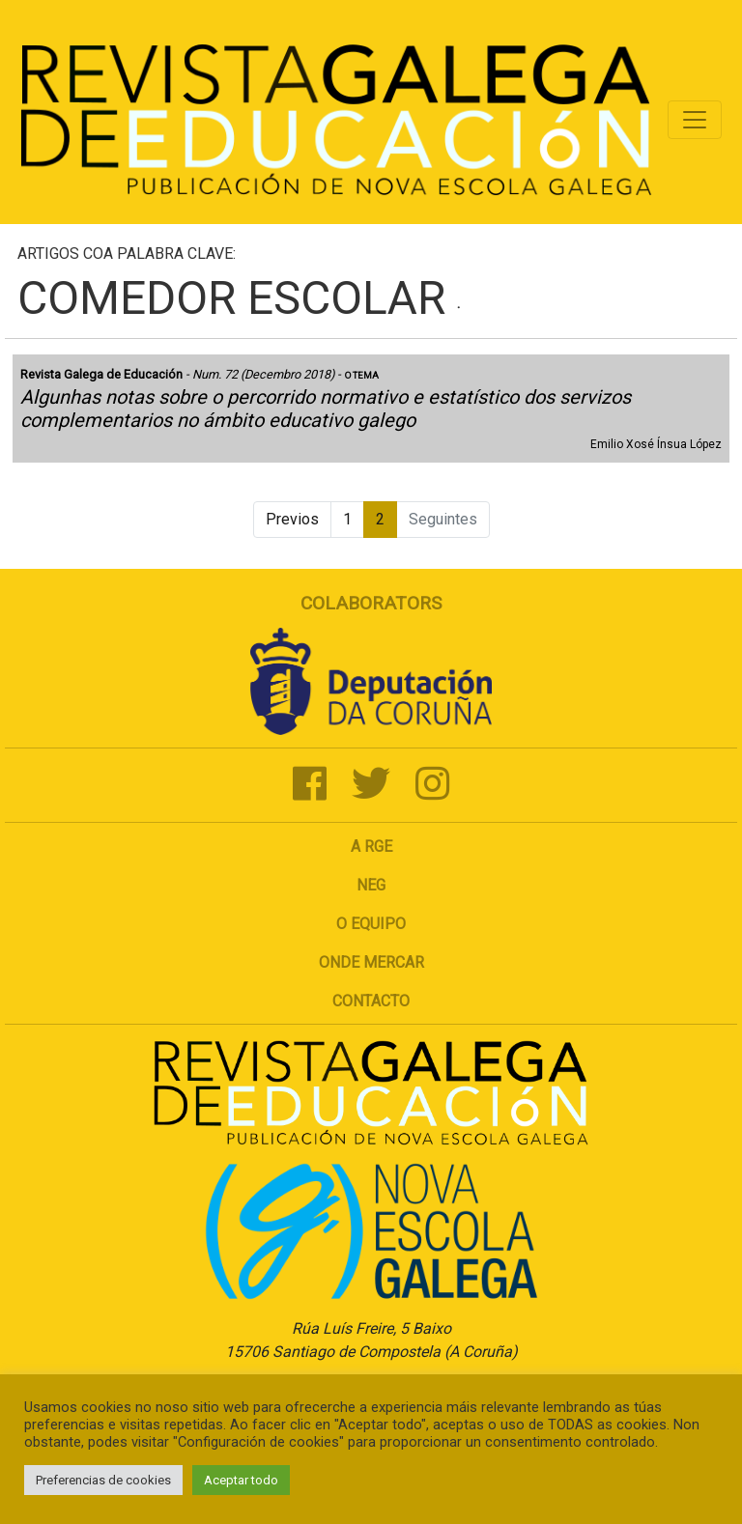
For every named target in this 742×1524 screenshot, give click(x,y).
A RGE (371, 846)
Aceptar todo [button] (241, 1480)
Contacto (371, 1001)
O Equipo (371, 924)
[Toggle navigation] (695, 119)
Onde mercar (371, 962)
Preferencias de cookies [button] (103, 1480)
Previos (292, 519)
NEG (371, 885)
